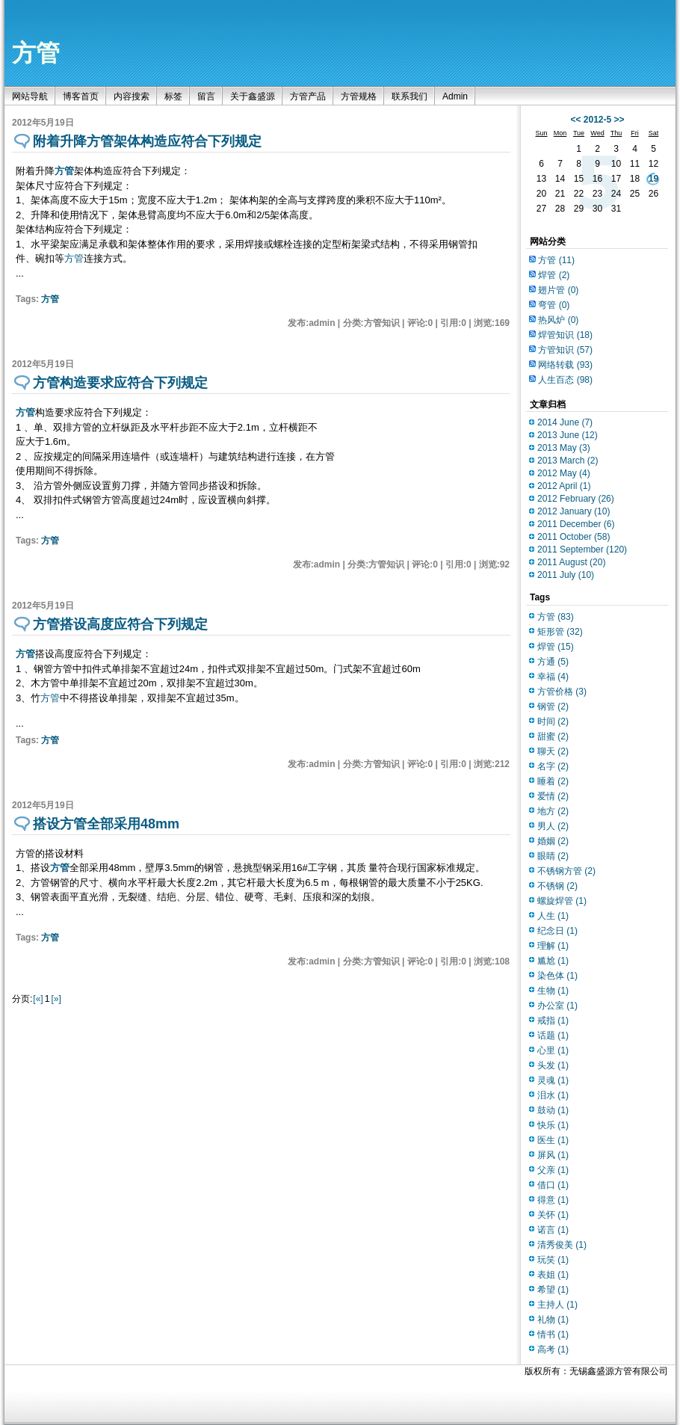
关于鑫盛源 (252, 96)
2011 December (575, 524)
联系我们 (409, 96)
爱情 (553, 796)
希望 (553, 1289)
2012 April (563, 486)
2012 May (563, 473)
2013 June (567, 435)
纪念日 (557, 931)
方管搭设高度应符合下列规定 (120, 624)
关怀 (553, 1215)
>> (619, 119)
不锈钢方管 (566, 871)
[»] (56, 999)
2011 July (565, 575)
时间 (553, 721)
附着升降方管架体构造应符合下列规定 (147, 141)
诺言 (553, 1230)
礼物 (553, 1319)
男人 (553, 826)
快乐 (553, 1125)
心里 (553, 1050)
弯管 (553, 305)
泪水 (553, 1095)
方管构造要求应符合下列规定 (120, 382)
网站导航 (30, 96)
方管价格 (562, 691)
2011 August (571, 562)
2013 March (567, 460)
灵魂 (553, 1080)
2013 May (563, 448)
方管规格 (359, 96)
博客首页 (81, 96)
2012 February (575, 498)
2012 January (573, 511)
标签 (173, 96)
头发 (553, 1065)
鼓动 (553, 1110)
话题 (553, 1035)
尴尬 (553, 960)
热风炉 (558, 320)
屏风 (553, 1155)
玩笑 (553, 1260)
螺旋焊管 (562, 901)
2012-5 (597, 119)
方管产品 (308, 96)
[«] (38, 999)
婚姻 (553, 841)
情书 (553, 1334)
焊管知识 (565, 335)
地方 (553, 811)
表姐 (553, 1274)
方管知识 (565, 350)
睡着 (553, 781)
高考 (553, 1349)
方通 (553, 661)
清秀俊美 (562, 1245)
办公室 (557, 1005)
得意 (553, 1200)
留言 (206, 96)
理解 (553, 946)
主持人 (557, 1304)
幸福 (553, 676)
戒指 (553, 1020)
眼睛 (553, 856)
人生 (553, 916)
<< (575, 119)
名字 (553, 766)
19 (653, 178)
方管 (36, 53)
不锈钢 (557, 886)
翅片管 (558, 290)
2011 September (582, 549)
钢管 (553, 706)
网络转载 (565, 365)
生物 (553, 990)
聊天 (553, 751)
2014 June (565, 422)
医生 (553, 1140)
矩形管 (560, 632)
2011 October (573, 537)
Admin (455, 96)
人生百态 (565, 380)
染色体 (557, 975)
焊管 (553, 275)
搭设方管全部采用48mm (106, 823)
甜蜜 (553, 736)
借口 (553, 1185)
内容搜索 (131, 96)
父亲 (553, 1170)
